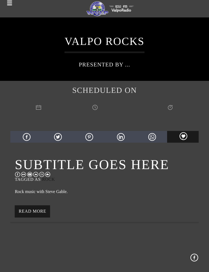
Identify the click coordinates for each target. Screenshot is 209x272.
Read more (32, 211)
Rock (48, 179)
